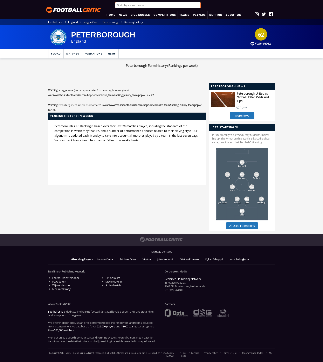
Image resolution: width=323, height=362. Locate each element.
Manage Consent (161, 251)
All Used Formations (242, 226)
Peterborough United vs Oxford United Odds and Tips (253, 97)
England (73, 22)
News (112, 53)
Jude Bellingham (239, 259)
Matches (72, 53)
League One (90, 22)
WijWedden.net (61, 285)
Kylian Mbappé (214, 259)
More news (242, 116)
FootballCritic (55, 311)
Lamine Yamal (105, 259)
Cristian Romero (189, 259)
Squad (56, 53)
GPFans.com (112, 278)
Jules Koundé (165, 259)
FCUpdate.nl (59, 281)
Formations (93, 53)
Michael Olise (128, 259)
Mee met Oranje (61, 289)
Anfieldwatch (113, 285)
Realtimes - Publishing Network (183, 279)
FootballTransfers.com (65, 278)
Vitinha (147, 259)
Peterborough (111, 22)
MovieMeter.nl (113, 281)
